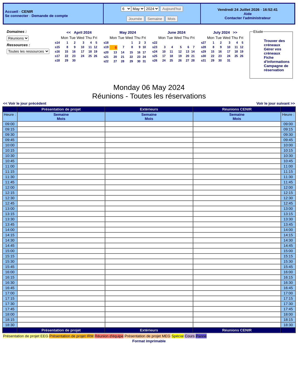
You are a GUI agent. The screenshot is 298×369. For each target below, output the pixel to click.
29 (66, 60)
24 (82, 56)
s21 (106, 56)
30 (73, 60)
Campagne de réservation (276, 68)
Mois (61, 119)
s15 (57, 47)
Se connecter (16, 16)
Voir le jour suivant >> (276, 103)
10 (82, 47)
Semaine (61, 114)
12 (95, 47)
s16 (57, 51)
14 (122, 52)
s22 (106, 61)
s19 (106, 47)
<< (69, 32)
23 (73, 56)
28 (122, 61)
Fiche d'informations (277, 59)
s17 (57, 56)
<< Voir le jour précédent (24, 103)
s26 (154, 60)
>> (235, 32)
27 (115, 61)
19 (95, 51)
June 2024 (176, 32)
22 (66, 56)
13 (115, 52)
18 (90, 51)
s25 (154, 56)
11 (90, 47)
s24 (154, 51)
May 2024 (127, 32)
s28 (203, 47)
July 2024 (221, 32)
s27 (203, 42)
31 (144, 61)
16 (73, 51)
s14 (57, 42)
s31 (203, 60)
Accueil (11, 11)
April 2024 (83, 32)
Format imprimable (149, 341)
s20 (106, 52)
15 (66, 51)
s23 (154, 47)
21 (122, 56)
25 (90, 56)
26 (95, 56)
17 (82, 51)
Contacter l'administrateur (247, 18)
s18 (57, 60)
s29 (203, 51)
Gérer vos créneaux (272, 51)
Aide (248, 14)
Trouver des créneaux (274, 43)
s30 (203, 56)
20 (115, 56)
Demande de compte (49, 16)
